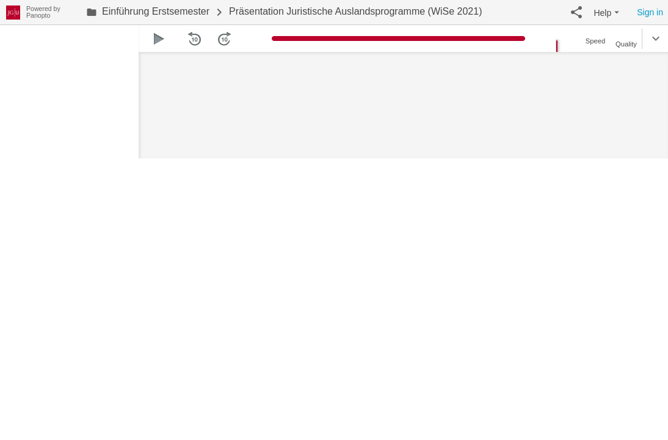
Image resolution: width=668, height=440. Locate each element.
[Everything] (13, 11)
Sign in (650, 12)
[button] (576, 12)
